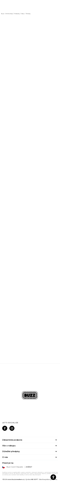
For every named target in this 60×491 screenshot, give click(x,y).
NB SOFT (34, 479)
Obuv (22, 13)
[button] (53, 477)
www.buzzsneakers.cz (16, 479)
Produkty (17, 13)
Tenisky (28, 13)
